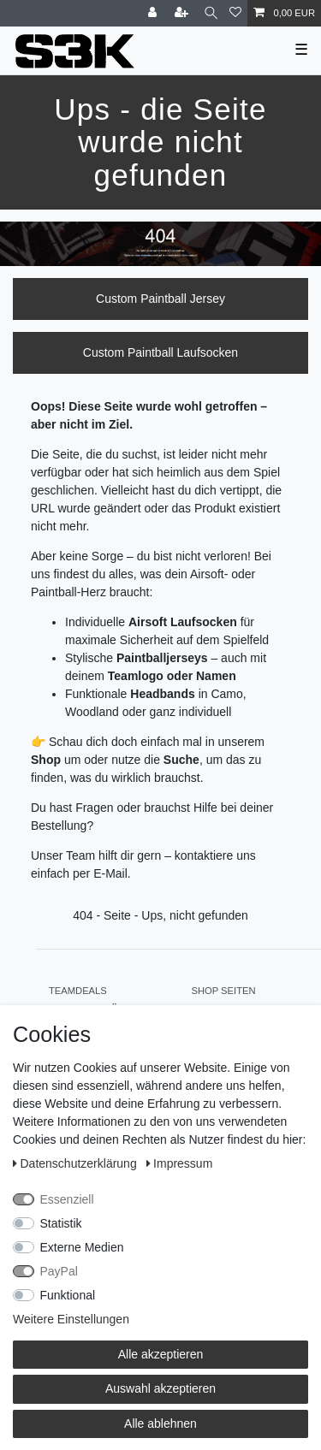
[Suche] (211, 13)
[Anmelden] (154, 13)
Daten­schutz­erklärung (76, 1163)
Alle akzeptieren (161, 1354)
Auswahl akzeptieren (160, 1388)
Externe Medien (82, 1247)
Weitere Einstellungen (71, 1319)
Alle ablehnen (160, 1423)
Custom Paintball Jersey (160, 298)
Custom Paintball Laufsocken (160, 352)
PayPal (59, 1271)
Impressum (179, 1163)
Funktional (68, 1295)
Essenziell (67, 1199)
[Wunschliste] (235, 13)
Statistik (61, 1223)
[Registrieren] (183, 13)
